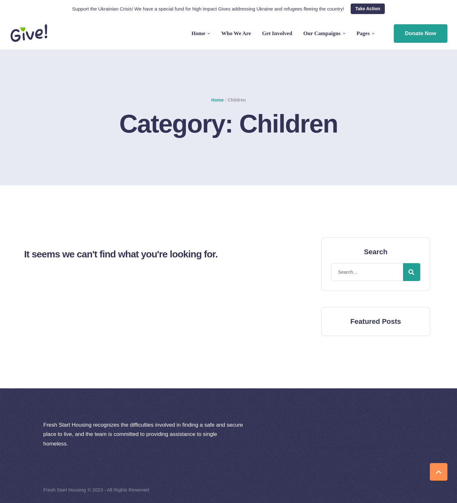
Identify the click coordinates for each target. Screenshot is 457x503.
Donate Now (420, 33)
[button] (368, 9)
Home (217, 100)
